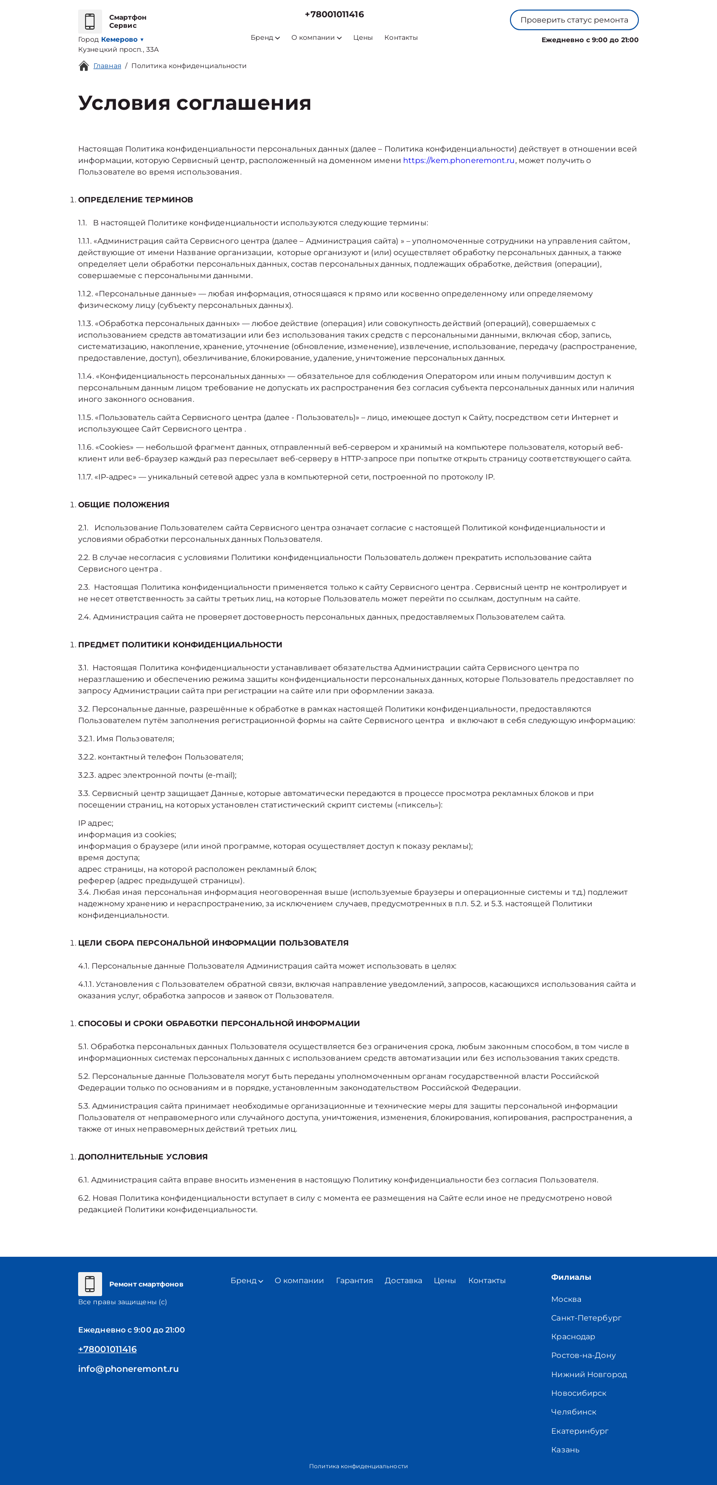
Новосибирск (578, 1393)
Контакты (401, 38)
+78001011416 (334, 15)
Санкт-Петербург (586, 1317)
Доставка (403, 1280)
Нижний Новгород (589, 1374)
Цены (363, 38)
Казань (565, 1449)
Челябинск (573, 1411)
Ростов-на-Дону (583, 1355)
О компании (316, 38)
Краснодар (573, 1336)
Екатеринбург (580, 1431)
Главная (107, 65)
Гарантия (355, 1280)
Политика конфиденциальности (189, 65)
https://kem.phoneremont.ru (459, 160)
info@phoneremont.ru (128, 1369)
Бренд (265, 38)
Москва (566, 1299)
